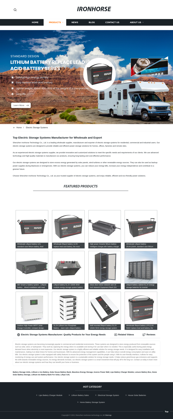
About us (135, 20)
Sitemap (108, 415)
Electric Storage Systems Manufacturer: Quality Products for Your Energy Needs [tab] (61, 334)
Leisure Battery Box (143, 372)
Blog (92, 20)
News (75, 20)
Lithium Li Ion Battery (40, 372)
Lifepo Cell (65, 375)
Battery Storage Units (21, 372)
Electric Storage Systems (37, 128)
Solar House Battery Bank (60, 372)
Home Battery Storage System (94, 402)
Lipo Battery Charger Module (122, 372)
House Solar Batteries (139, 395)
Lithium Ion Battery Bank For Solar (45, 375)
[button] (15, 10)
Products (55, 20)
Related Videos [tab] (124, 334)
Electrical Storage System (110, 395)
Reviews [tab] (149, 334)
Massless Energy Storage (82, 372)
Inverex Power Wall (101, 372)
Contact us (112, 20)
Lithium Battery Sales (82, 395)
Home (35, 20)
